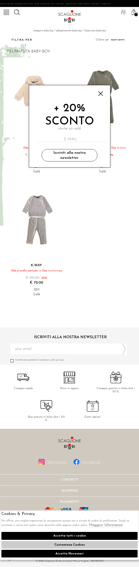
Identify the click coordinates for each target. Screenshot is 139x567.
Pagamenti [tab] (69, 502)
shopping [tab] (69, 491)
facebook (87, 462)
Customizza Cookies (69, 544)
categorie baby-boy (43, 30)
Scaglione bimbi (69, 17)
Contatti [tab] (69, 480)
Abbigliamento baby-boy (69, 30)
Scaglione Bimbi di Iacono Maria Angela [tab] (69, 444)
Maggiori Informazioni (106, 525)
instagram (53, 462)
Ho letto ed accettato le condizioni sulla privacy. (68, 360)
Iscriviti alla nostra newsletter (69, 155)
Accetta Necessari (69, 553)
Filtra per (17, 40)
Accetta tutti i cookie (69, 535)
